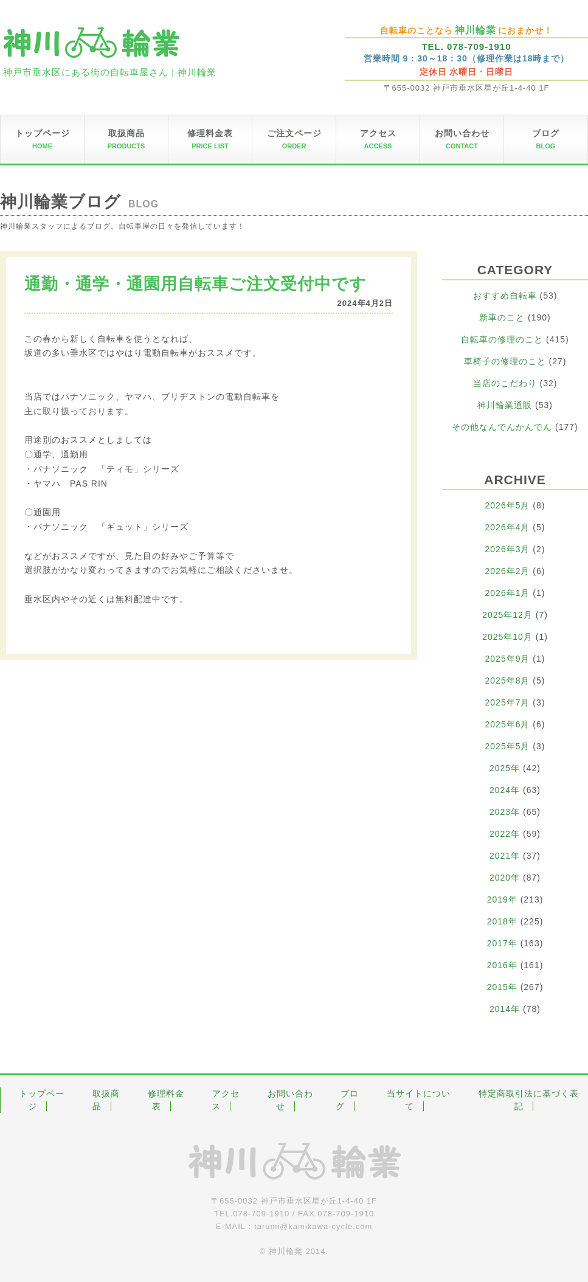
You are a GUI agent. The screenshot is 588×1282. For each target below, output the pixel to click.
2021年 (504, 856)
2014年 (504, 1009)
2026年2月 (507, 571)
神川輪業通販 (504, 405)
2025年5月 (507, 746)
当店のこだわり (505, 383)
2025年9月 (507, 659)
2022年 (504, 834)
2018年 (502, 921)
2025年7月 (507, 702)
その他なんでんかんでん (502, 427)
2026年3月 (507, 549)
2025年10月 (507, 637)
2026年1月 (507, 593)
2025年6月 (507, 724)
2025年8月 (507, 680)
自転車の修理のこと (502, 339)
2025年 (504, 768)
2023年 (504, 812)
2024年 (504, 790)
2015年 (502, 987)
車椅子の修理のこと (505, 361)
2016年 (502, 965)
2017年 (502, 943)
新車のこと (502, 317)
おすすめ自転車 (505, 295)
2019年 (502, 899)
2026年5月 (507, 505)
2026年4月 (507, 527)
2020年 (504, 877)
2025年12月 (507, 615)
